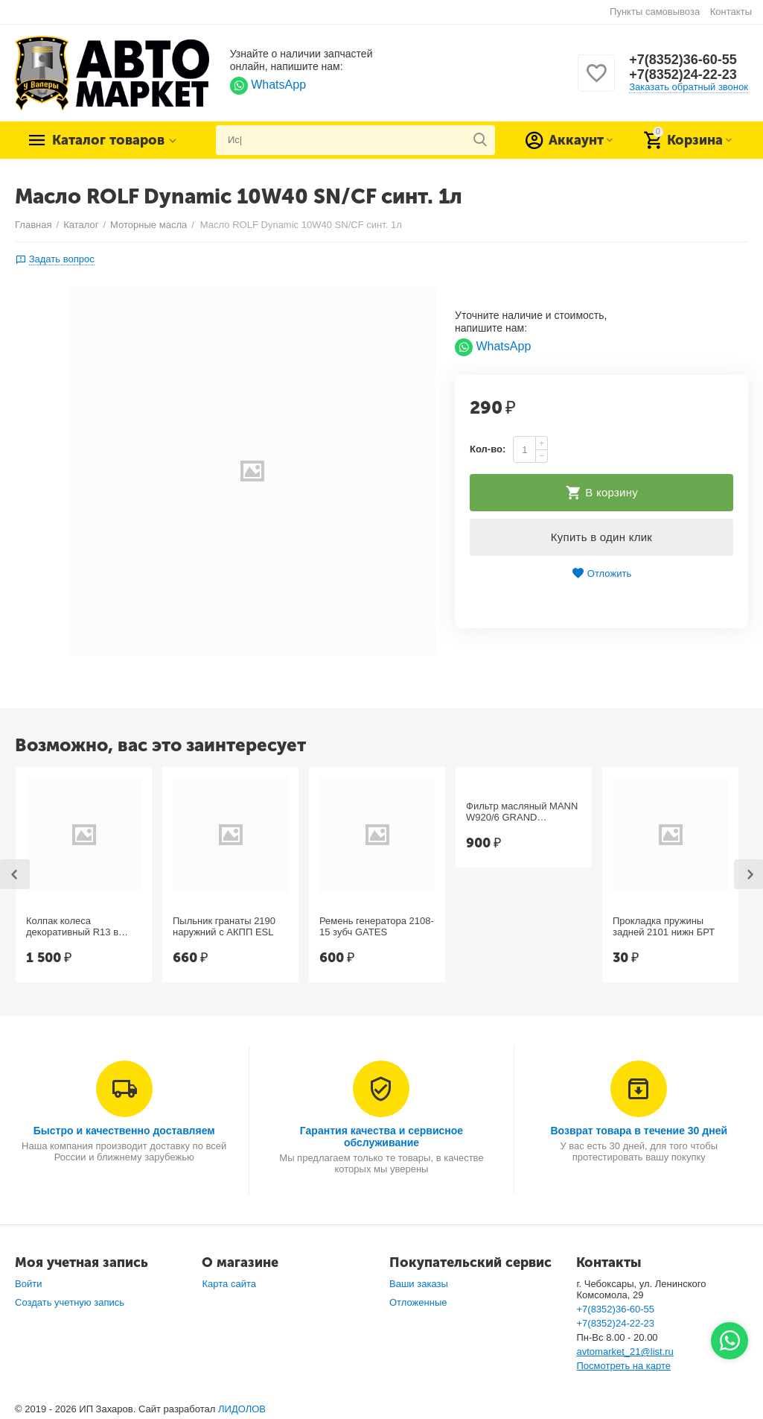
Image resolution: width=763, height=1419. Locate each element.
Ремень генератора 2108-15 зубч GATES (376, 926)
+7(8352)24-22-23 (683, 74)
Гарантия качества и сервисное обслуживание (381, 1136)
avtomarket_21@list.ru (624, 1351)
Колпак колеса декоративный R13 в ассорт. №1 (72, 927)
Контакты (731, 11)
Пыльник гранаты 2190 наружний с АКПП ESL (224, 926)
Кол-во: (487, 449)
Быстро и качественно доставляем (124, 1131)
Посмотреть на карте (623, 1365)
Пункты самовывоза (655, 11)
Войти (28, 1283)
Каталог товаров (108, 140)
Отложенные (418, 1302)
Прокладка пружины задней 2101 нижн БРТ (664, 926)
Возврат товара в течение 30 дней (638, 1131)
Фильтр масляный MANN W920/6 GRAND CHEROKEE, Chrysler (522, 812)
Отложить (601, 573)
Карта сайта (229, 1283)
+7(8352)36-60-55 (683, 59)
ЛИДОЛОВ (242, 1409)
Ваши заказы (418, 1283)
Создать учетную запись (69, 1302)
